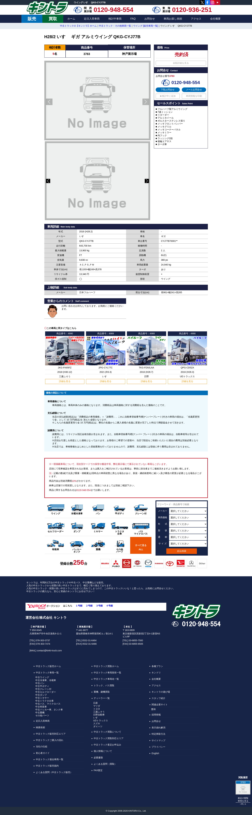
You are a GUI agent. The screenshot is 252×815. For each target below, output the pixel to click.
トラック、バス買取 (104, 685)
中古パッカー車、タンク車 (49, 709)
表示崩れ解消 (158, 727)
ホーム (71, 18)
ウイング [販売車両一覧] (145, 25)
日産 (95, 703)
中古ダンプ (41, 695)
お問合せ (149, 18)
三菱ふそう (99, 711)
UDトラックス (100, 720)
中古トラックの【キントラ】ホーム (78, 25)
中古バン (39, 683)
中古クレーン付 (43, 689)
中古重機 (39, 712)
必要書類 (98, 757)
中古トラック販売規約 (47, 766)
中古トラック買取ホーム (106, 666)
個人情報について (103, 751)
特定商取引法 (158, 734)
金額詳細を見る (181, 63)
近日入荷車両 (92, 18)
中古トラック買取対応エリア (108, 738)
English (155, 753)
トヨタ (96, 708)
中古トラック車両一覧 (47, 672)
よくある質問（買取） (105, 764)
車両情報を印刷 (194, 96)
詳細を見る (64, 381)
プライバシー (158, 746)
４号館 (109, 605)
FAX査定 (98, 770)
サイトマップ (158, 740)
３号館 (99, 605)
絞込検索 (181, 551)
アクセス (196, 18)
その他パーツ (42, 715)
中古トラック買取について (107, 732)
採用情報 (156, 715)
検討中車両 (115, 18)
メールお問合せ (194, 89)
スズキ (96, 723)
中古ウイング (42, 677)
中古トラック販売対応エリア (51, 733)
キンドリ (156, 672)
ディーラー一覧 (102, 698)
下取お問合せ (167, 89)
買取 (53, 18)
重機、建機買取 (102, 692)
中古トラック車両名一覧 (106, 679)
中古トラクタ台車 (44, 700)
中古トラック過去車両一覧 (49, 759)
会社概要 (215, 18)
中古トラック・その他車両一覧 (115, 25)
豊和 (153, 709)
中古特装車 (41, 706)
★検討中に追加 (168, 96)
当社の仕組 (41, 746)
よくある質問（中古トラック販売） (54, 772)
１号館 (79, 605)
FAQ (133, 18)
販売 (32, 18)
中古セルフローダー (45, 692)
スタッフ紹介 (158, 698)
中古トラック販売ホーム (48, 666)
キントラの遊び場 (161, 692)
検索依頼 (40, 727)
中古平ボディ (42, 686)
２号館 (89, 605)
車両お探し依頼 (173, 18)
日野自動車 (99, 714)
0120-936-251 (192, 10)
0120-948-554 (113, 10)
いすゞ (96, 717)
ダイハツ (97, 726)
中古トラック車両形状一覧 (107, 672)
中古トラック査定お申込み (107, 744)
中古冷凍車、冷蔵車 (45, 680)
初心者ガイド (43, 753)
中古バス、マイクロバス (48, 703)
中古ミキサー (42, 698)
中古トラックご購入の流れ (49, 740)
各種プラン (157, 666)
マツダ (96, 706)
